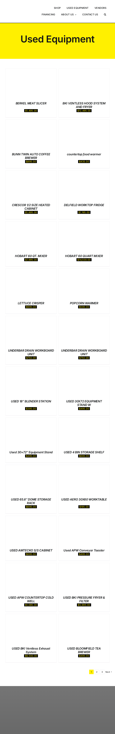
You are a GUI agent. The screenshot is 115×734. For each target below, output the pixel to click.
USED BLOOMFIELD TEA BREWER (84, 640)
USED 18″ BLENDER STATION (31, 392)
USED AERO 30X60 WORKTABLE (84, 490)
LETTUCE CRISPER (31, 293)
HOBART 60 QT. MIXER (31, 246)
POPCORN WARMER (84, 293)
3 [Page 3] (102, 662)
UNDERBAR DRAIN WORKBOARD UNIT (31, 342)
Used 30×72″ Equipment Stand (31, 442)
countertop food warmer (84, 144)
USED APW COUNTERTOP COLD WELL (31, 589)
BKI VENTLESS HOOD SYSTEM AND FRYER (84, 95)
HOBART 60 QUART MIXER (84, 246)
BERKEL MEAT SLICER (31, 94)
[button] (105, 10)
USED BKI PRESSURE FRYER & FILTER (84, 589)
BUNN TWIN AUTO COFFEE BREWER (31, 146)
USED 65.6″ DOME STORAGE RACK (31, 491)
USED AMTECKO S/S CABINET (31, 540)
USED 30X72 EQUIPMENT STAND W (84, 393)
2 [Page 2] (96, 662)
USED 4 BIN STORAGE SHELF (84, 442)
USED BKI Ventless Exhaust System (31, 640)
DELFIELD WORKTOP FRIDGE (84, 195)
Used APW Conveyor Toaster (84, 540)
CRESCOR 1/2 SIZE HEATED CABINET (31, 197)
